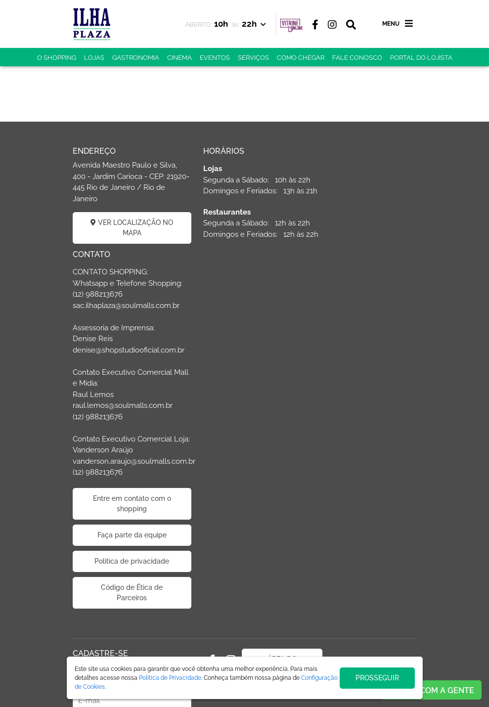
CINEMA (179, 57)
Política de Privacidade (170, 677)
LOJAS (94, 57)
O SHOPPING (56, 57)
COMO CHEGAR (300, 57)
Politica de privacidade (363, 469)
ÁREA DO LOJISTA (263, 572)
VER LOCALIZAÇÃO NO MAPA (126, 228)
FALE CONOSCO (357, 57)
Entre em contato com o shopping (363, 411)
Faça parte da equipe (363, 442)
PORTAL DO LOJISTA (421, 57)
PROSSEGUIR (377, 678)
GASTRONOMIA (135, 57)
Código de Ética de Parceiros (363, 500)
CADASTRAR (126, 626)
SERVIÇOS (253, 57)
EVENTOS (215, 57)
